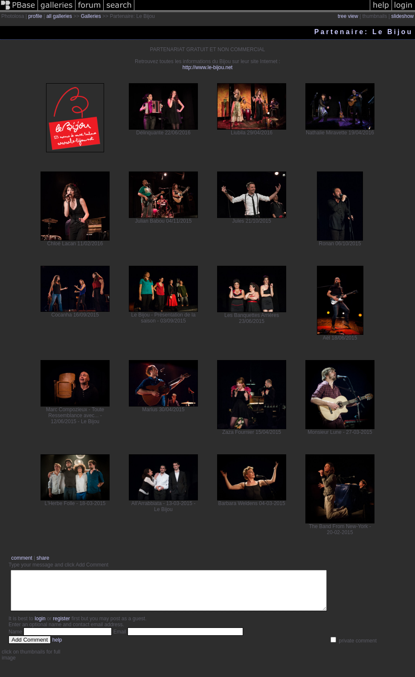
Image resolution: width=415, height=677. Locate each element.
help (57, 648)
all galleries (59, 16)
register (61, 626)
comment (21, 558)
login (40, 626)
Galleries (91, 16)
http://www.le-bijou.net (207, 67)
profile (35, 16)
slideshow (402, 16)
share (42, 558)
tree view (348, 16)
